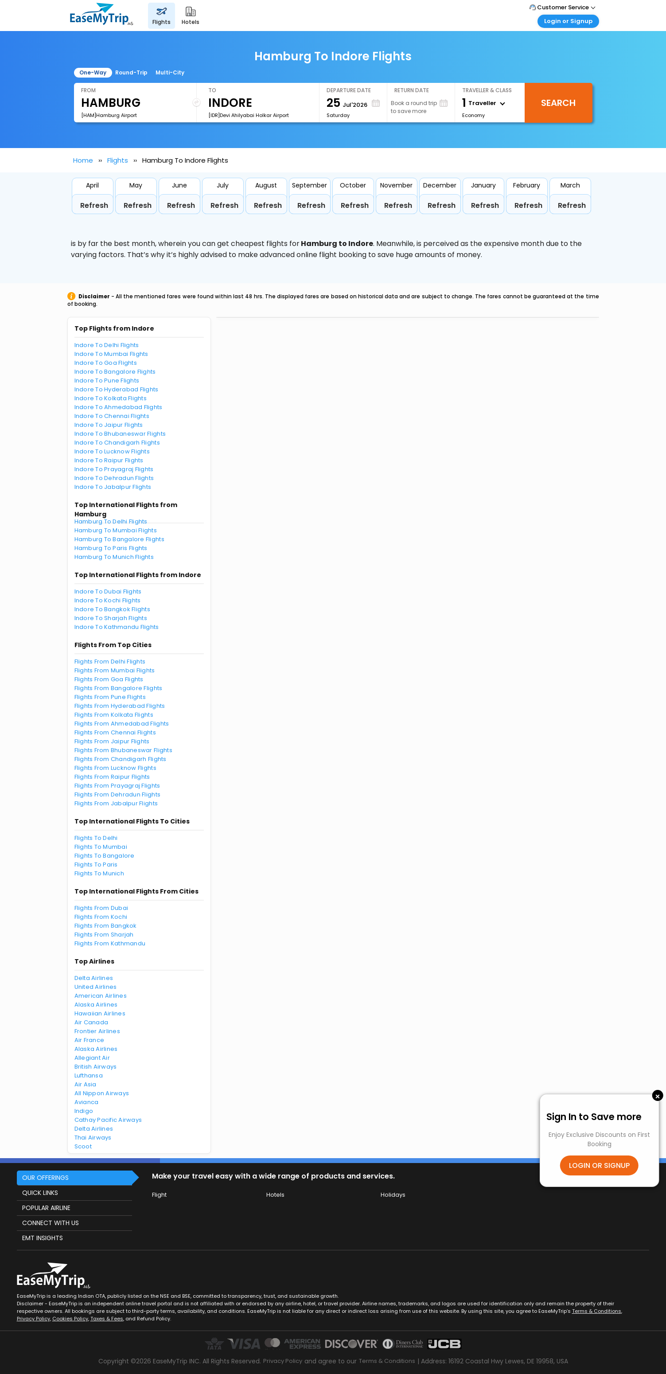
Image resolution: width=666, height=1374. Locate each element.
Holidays (393, 1195)
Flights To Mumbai (100, 847)
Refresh (94, 205)
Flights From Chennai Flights (115, 732)
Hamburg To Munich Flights (114, 557)
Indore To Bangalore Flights (115, 371)
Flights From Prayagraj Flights (117, 785)
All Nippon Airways (101, 1093)
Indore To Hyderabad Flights (116, 389)
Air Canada (91, 1022)
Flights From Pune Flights (110, 697)
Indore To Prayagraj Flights (114, 469)
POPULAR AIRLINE (46, 1207)
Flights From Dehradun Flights (117, 794)
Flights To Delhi (96, 838)
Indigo (83, 1111)
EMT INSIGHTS (42, 1237)
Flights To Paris (96, 864)
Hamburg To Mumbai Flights (115, 530)
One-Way (92, 72)
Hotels (275, 1195)
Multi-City (170, 72)
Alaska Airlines (96, 1004)
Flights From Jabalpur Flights (116, 803)
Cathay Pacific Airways (108, 1120)
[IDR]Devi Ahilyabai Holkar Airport (248, 115)
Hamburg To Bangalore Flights (119, 539)
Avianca (86, 1102)
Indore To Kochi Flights (107, 600)
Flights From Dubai (101, 908)
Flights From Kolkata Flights (113, 714)
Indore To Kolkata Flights (110, 398)
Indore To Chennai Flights (112, 416)
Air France (89, 1040)
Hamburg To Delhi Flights (111, 521)
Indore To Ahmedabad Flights (118, 407)
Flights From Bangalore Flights (118, 688)
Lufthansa (88, 1075)
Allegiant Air (92, 1058)
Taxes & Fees (106, 1318)
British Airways (95, 1066)
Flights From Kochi (101, 917)
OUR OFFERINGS (45, 1177)
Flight (159, 1195)
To (212, 90)
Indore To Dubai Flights (108, 591)
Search (558, 103)
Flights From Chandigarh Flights (120, 759)
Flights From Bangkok (105, 925)
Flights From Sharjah (104, 934)
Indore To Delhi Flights (106, 345)
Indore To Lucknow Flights (112, 451)
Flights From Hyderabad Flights (119, 706)
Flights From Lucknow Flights (115, 768)
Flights (117, 160)
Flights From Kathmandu (110, 943)
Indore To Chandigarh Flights (117, 442)
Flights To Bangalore (104, 855)
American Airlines (100, 995)
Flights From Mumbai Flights (114, 670)
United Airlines (95, 987)
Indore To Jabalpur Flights (113, 487)
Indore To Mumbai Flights (111, 354)
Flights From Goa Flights (109, 679)
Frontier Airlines (97, 1031)
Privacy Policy (33, 1318)
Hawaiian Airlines (99, 1013)
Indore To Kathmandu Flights (116, 627)
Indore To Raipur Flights (109, 460)
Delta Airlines (93, 978)
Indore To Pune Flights (107, 380)
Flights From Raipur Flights (112, 777)
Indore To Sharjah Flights (111, 618)
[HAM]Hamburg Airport (109, 115)
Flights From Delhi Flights (110, 661)
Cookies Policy (70, 1318)
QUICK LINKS (40, 1192)
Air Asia (85, 1084)
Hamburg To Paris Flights (111, 548)
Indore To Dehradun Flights (114, 478)
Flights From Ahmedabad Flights (121, 723)
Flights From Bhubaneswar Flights (123, 750)
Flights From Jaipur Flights (112, 741)
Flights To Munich (99, 873)
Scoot (83, 1146)
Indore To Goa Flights (105, 363)
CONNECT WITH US (50, 1222)
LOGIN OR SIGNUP (599, 1165)
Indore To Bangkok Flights (112, 609)
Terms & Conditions (596, 1311)
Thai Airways (93, 1137)
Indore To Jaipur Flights (108, 425)
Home (83, 160)
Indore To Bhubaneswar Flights (120, 433)
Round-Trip (131, 72)
